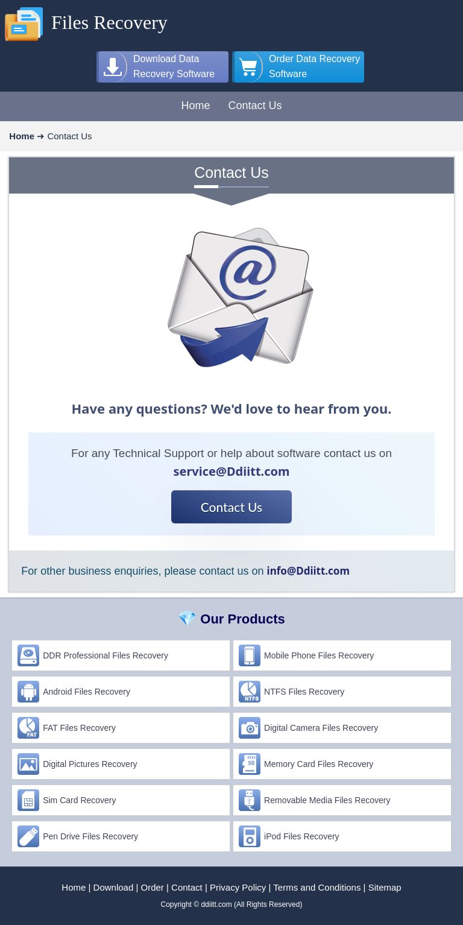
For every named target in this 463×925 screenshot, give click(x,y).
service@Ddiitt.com (231, 471)
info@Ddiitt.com (308, 571)
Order (152, 887)
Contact (187, 887)
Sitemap (385, 887)
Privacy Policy (238, 887)
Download (113, 887)
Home (73, 887)
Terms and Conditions (317, 887)
